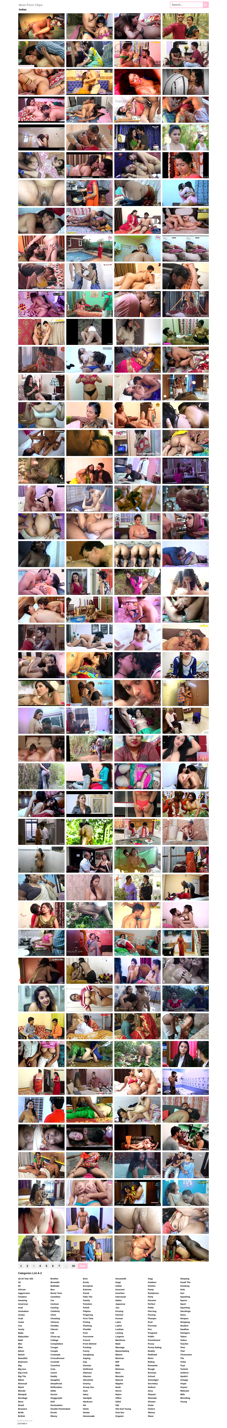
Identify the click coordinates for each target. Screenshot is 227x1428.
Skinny (151, 1412)
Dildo (53, 1391)
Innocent (120, 1289)
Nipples (119, 1383)
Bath (20, 1340)
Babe (20, 1333)
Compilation (57, 1344)
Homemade (89, 1416)
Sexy (150, 1391)
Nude (118, 1387)
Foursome (88, 1336)
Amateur (22, 1296)
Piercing (152, 1311)
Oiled (118, 1401)
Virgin (183, 1383)
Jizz (117, 1307)
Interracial (120, 1296)
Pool (150, 1322)
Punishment (154, 1340)
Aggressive (24, 1293)
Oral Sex (119, 1412)
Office (118, 1398)
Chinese (55, 1322)
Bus (53, 1289)
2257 (19, 1424)
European (88, 1286)
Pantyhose (153, 1293)
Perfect (151, 1304)
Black (21, 1387)
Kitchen (119, 1315)
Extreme (87, 1289)
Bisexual (22, 1383)
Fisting (86, 1322)
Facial (86, 1293)
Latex (118, 1322)
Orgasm (119, 1416)
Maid (117, 1344)
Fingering (88, 1315)
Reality (151, 1351)
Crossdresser (58, 1358)
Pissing (151, 1315)
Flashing (87, 1325)
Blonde (21, 1391)
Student (184, 1325)
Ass (20, 1325)
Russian (152, 1372)
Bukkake (55, 1286)
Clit (52, 1333)
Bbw (20, 1347)
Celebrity (55, 1311)
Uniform (184, 1372)
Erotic (86, 1282)
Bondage (22, 1398)
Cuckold (55, 1362)
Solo (182, 1289)
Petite (151, 1307)
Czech (54, 1372)
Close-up (55, 1336)
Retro (150, 1358)
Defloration (56, 1387)
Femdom (87, 1304)
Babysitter (23, 1336)
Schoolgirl (153, 1380)
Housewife (120, 1278)
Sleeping (184, 1278)
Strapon (184, 1318)
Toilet (183, 1362)
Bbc (20, 1344)
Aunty (21, 1329)
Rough (151, 1369)
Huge (118, 1282)
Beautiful (22, 1358)
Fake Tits (87, 1296)
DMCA (24, 1424)
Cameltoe (55, 1296)
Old (117, 1405)
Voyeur (183, 1387)
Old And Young (123, 1409)
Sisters (151, 1409)
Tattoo (183, 1340)
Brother (54, 1278)
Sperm (183, 1300)
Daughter (55, 1380)
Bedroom (23, 1362)
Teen (182, 1347)
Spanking (185, 1296)
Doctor (54, 1394)
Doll (53, 1401)
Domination (57, 1405)
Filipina (87, 1311)
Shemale (152, 1398)
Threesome (186, 1354)
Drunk (54, 1412)
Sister (151, 1405)
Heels (86, 1409)
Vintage (184, 1380)
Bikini (21, 1380)
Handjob (87, 1398)
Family (86, 1300)
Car (52, 1300)
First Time (88, 1318)
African (22, 1289)
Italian (118, 1300)
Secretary (153, 1383)
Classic (54, 1329)
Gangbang (88, 1354)
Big (20, 1365)
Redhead (152, 1354)
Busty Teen (56, 1293)
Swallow (184, 1329)
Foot (85, 1333)
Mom (117, 1372)
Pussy (151, 1344)
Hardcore (88, 1401)
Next (82, 1266)
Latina (118, 1325)
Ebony (54, 1416)
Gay (85, 1362)
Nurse (118, 1391)
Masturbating (122, 1351)
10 (73, 1266)
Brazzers (22, 1409)
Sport (183, 1304)
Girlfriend (88, 1369)
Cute (53, 1369)
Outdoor (152, 1282)
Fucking (87, 1347)
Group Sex (88, 1387)
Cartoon (55, 1304)
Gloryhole (88, 1380)
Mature (118, 1354)
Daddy (54, 1376)
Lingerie (119, 1336)
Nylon (118, 1394)
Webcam (184, 1391)
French (86, 1340)
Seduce (151, 1387)
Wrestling (185, 1398)
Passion (152, 1300)
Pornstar (152, 1325)
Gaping (86, 1358)
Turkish (184, 1369)
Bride (21, 1412)
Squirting (185, 1307)
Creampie (55, 1354)
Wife (182, 1394)
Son (182, 1293)
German (87, 1365)
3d (19, 1282)
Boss (20, 1401)
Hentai (86, 1412)
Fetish (86, 1307)
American (23, 1304)
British (21, 1416)
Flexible (87, 1329)
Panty (151, 1289)
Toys (182, 1365)
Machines (120, 1340)
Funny (86, 1351)
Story (183, 1315)
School (151, 1376)
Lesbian (119, 1329)
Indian (118, 1286)
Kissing (119, 1311)
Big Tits (22, 1376)
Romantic (153, 1365)
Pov (150, 1329)
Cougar (54, 1347)
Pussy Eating (154, 1347)
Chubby (55, 1325)
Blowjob (22, 1394)
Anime (21, 1315)
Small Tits (185, 1282)
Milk (117, 1365)
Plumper (152, 1318)
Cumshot (55, 1365)
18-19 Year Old (25, 1278)
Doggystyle (56, 1398)
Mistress (119, 1369)
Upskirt (184, 1376)
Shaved (151, 1394)
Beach (21, 1354)
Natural (119, 1380)
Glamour (87, 1372)
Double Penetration (61, 1409)
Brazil (21, 1405)
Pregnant (152, 1333)
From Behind (89, 1344)
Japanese (120, 1304)
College (54, 1340)
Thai (182, 1351)
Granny (87, 1383)
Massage (120, 1347)
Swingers (185, 1333)
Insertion (120, 1293)
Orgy (150, 1278)
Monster (119, 1376)
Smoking (184, 1286)
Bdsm (21, 1351)
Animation (23, 1311)
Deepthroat (56, 1383)
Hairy (85, 1394)
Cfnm (53, 1315)
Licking (119, 1333)
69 (19, 1286)
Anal (20, 1307)
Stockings (185, 1311)
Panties (151, 1286)
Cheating (55, 1318)
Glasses (87, 1376)
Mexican (119, 1358)
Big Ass (22, 1369)
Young (183, 1401)
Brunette (55, 1282)
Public (151, 1336)
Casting (54, 1307)
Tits (182, 1358)
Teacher (184, 1344)
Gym (85, 1391)
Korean (119, 1318)
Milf (117, 1362)
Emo (85, 1278)
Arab (20, 1318)
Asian (21, 1322)
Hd (84, 1405)
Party (150, 1296)
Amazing (22, 1300)
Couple (54, 1351)
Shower (152, 1401)
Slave (150, 1416)
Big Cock (23, 1372)
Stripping (185, 1322)
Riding (151, 1362)
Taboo (183, 1336)
